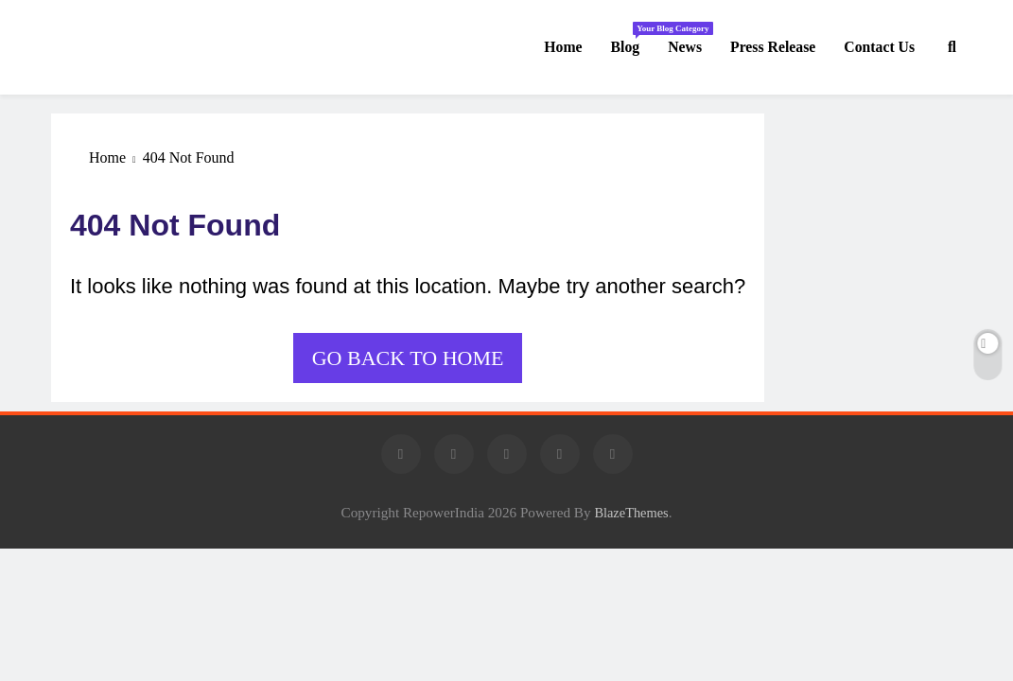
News (685, 47)
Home (563, 47)
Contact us (879, 47)
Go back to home (408, 358)
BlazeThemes (631, 512)
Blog (633, 38)
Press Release (772, 47)
